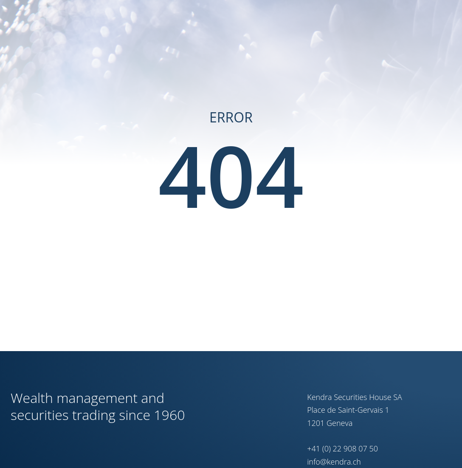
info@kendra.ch (334, 462)
